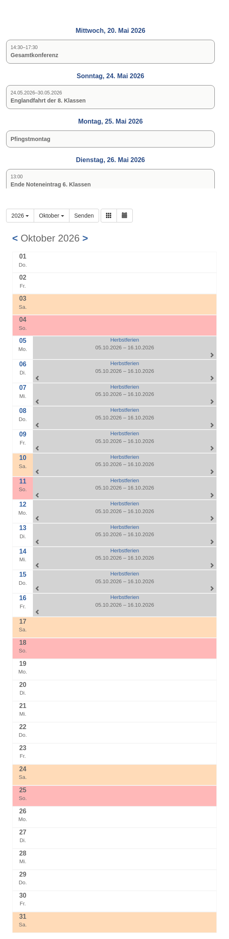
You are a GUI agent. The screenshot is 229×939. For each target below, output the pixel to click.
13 (22, 527)
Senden (84, 215)
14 (22, 551)
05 (22, 340)
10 (22, 457)
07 (22, 387)
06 (22, 364)
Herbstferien (124, 340)
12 (22, 504)
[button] (109, 215)
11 (22, 481)
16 (22, 598)
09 (22, 434)
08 (22, 410)
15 (22, 574)
